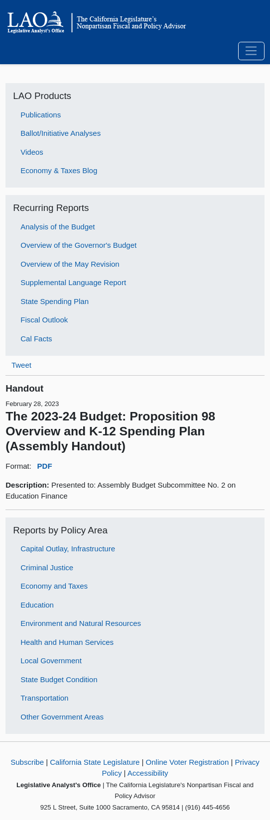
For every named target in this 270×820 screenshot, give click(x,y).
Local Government (51, 660)
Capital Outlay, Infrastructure (67, 548)
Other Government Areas (62, 717)
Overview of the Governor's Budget (78, 245)
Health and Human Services (67, 642)
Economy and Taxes (54, 586)
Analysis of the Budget (57, 226)
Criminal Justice (46, 567)
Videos (31, 152)
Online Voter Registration (187, 762)
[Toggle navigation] (251, 51)
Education (37, 605)
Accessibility (148, 773)
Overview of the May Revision (69, 264)
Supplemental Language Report (73, 282)
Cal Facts (36, 338)
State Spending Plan (54, 301)
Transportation (44, 698)
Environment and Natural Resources (80, 623)
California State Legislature (94, 762)
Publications (40, 114)
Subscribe (27, 762)
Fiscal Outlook (44, 319)
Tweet (21, 365)
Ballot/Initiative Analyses (60, 133)
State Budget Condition (58, 679)
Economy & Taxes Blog (58, 170)
